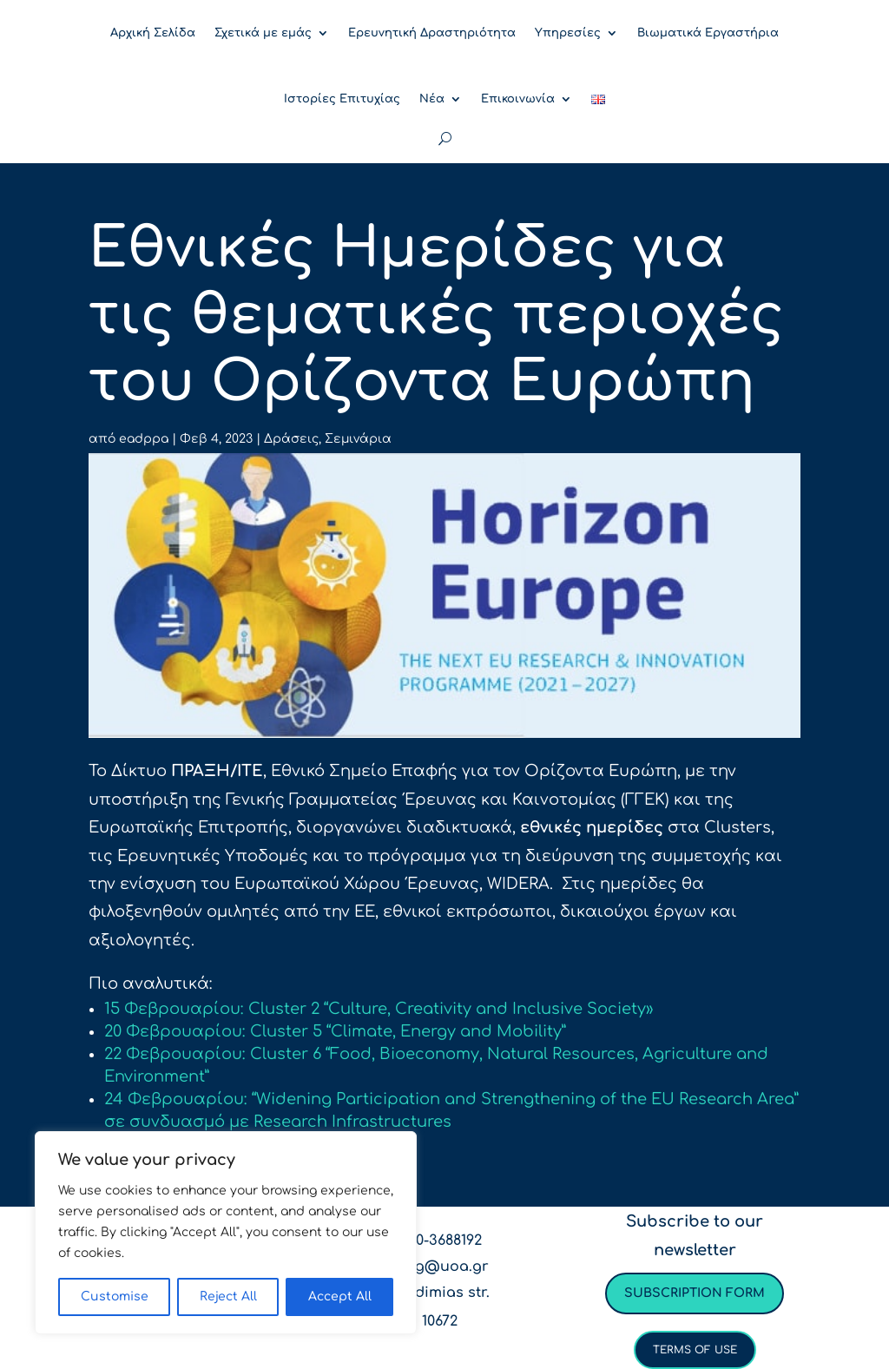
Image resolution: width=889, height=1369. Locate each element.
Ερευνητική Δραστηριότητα (432, 33)
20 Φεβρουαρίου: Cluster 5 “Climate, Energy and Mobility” (335, 1031)
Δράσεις (291, 438)
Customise (114, 1296)
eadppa (143, 438)
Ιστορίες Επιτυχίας (342, 99)
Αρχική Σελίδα (152, 33)
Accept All (340, 1296)
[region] (226, 1232)
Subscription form (694, 1293)
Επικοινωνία (518, 99)
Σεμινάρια (358, 438)
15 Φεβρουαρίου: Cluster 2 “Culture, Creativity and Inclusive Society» (378, 1008)
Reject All (228, 1296)
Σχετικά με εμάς (263, 33)
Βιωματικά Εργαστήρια (708, 33)
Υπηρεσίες (568, 33)
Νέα (431, 99)
